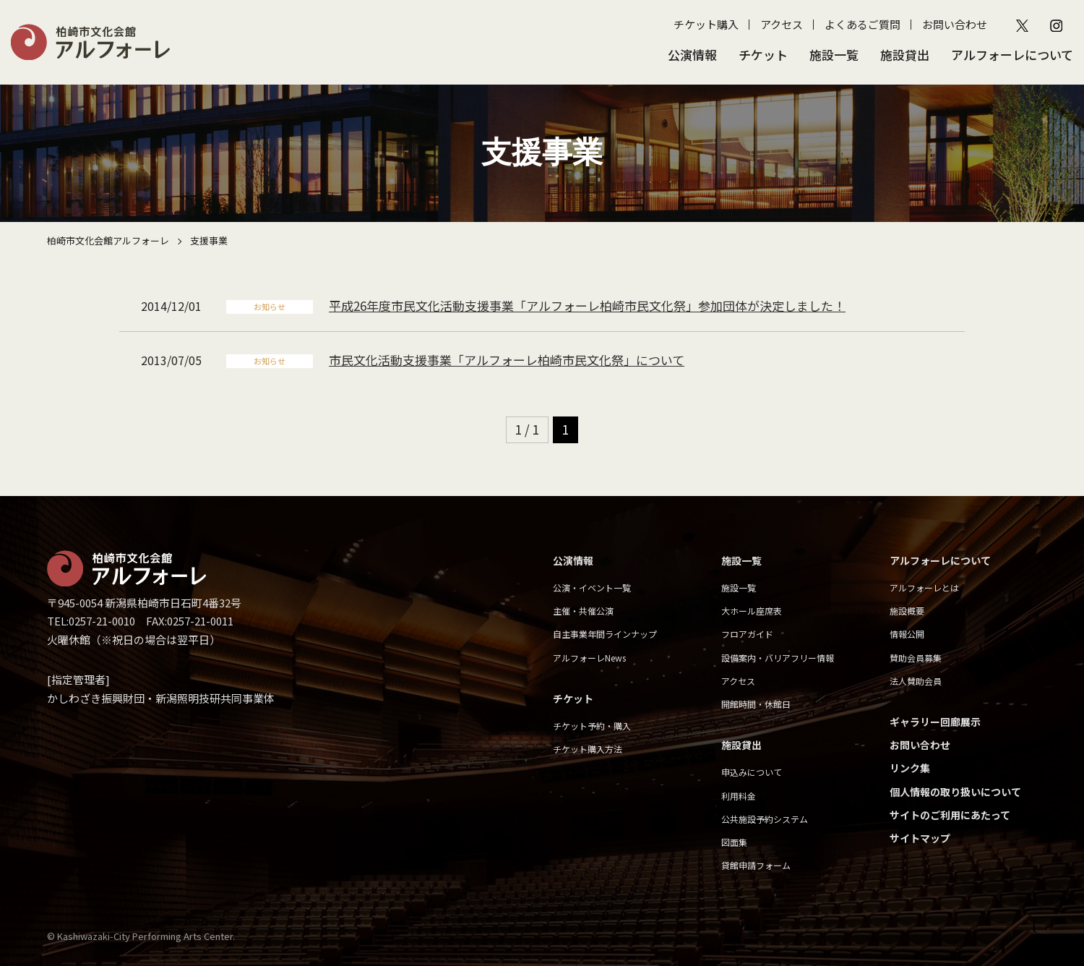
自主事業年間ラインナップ (605, 634)
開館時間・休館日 (756, 704)
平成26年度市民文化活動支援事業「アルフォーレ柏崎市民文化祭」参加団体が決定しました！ (587, 305)
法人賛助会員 (916, 681)
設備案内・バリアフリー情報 (777, 657)
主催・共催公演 (583, 610)
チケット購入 (706, 24)
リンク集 (910, 768)
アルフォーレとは (924, 587)
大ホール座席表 (751, 610)
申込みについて (751, 772)
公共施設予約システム (764, 819)
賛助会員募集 (916, 657)
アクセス (781, 24)
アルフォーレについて (1012, 55)
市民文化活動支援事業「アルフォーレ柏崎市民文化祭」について (506, 360)
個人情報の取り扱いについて (955, 792)
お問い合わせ (954, 24)
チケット (763, 55)
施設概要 (907, 610)
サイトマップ (920, 838)
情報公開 (907, 634)
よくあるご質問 (862, 24)
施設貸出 (904, 55)
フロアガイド (747, 634)
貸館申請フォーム (756, 865)
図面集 (734, 842)
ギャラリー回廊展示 (935, 721)
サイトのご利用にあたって (950, 815)
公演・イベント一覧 (592, 587)
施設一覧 (834, 55)
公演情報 (692, 55)
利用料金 (738, 796)
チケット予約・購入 (592, 725)
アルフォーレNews (589, 657)
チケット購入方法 (587, 749)
